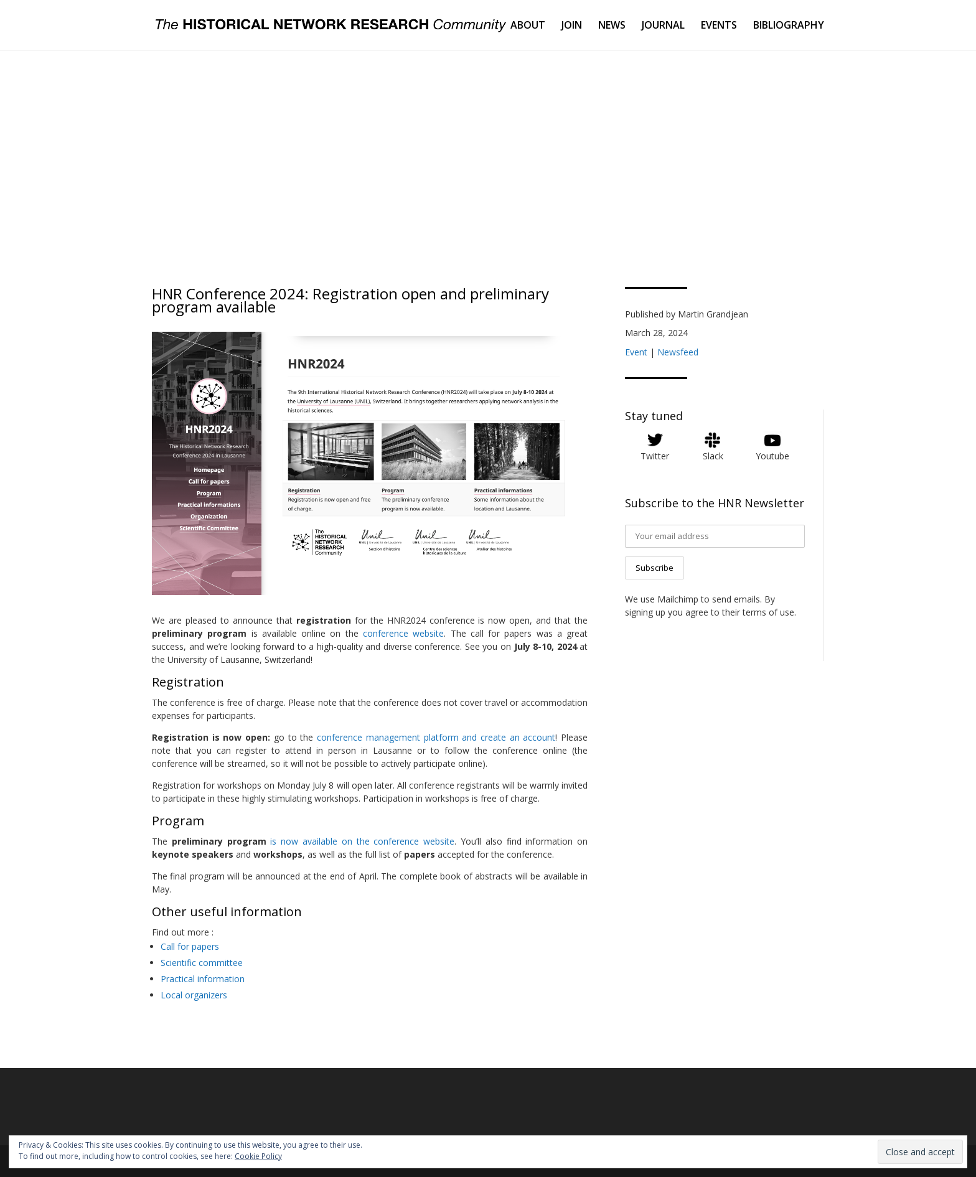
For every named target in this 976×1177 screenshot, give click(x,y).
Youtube (772, 456)
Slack (713, 456)
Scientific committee (202, 962)
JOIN (571, 26)
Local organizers (194, 995)
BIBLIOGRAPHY (788, 26)
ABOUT (527, 26)
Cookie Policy (258, 1156)
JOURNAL (663, 26)
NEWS (612, 26)
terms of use (768, 612)
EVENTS (719, 26)
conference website (403, 633)
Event (636, 352)
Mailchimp (677, 599)
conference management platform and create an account (436, 737)
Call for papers (190, 946)
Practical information (203, 979)
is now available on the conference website (362, 841)
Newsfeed (677, 352)
